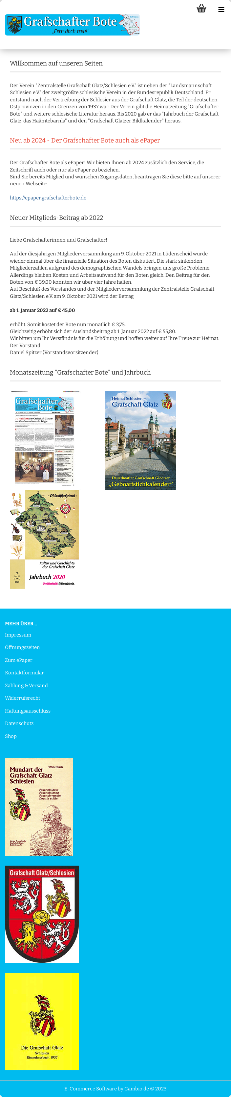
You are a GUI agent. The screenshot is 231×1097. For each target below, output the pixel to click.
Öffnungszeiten (22, 647)
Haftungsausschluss (28, 711)
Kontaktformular (24, 673)
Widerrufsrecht (22, 698)
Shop (11, 736)
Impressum (18, 635)
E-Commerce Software (90, 1089)
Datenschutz (19, 723)
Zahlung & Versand (26, 686)
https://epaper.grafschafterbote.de (48, 198)
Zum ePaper (18, 660)
